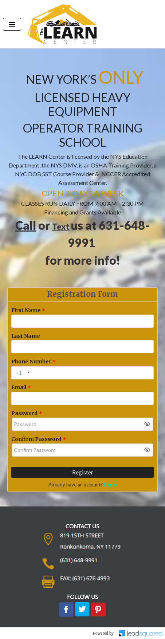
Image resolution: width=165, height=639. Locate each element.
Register (82, 472)
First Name (26, 310)
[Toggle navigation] (12, 24)
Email (18, 387)
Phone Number (31, 361)
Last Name (25, 336)
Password (24, 413)
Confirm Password (36, 439)
